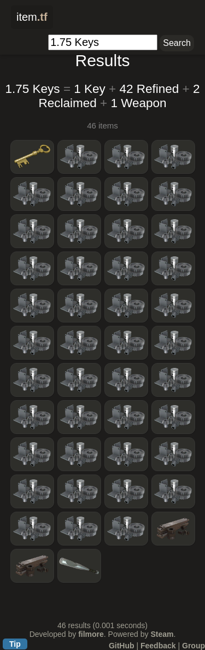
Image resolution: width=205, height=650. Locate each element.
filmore (91, 634)
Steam (161, 634)
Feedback (158, 645)
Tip (15, 644)
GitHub (121, 645)
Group (193, 645)
